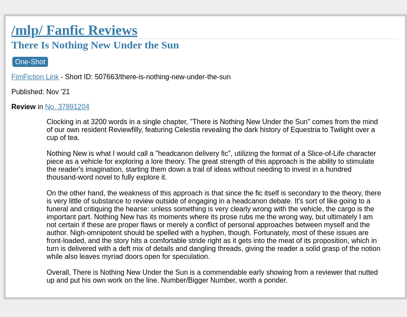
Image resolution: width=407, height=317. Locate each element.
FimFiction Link (35, 77)
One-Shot (30, 62)
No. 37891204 (67, 107)
